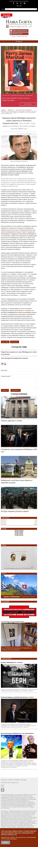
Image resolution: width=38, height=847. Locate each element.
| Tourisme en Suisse (27, 597)
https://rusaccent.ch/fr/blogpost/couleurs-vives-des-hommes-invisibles (19, 76)
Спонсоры (23, 779)
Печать (2, 363)
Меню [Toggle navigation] (19, 41)
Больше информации (11, 838)
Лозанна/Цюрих (29, 133)
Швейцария (15, 342)
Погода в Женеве (19, 530)
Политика (10, 110)
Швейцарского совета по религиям (19, 312)
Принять (5, 842)
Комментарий (5, 376)
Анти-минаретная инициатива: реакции (14, 358)
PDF (5, 363)
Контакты (10, 779)
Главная (3, 110)
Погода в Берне (19, 532)
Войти (2, 9)
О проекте (4, 779)
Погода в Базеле (19, 535)
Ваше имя (4, 370)
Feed (24, 3)
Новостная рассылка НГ (20, 30)
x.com (20, 3)
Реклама (17, 779)
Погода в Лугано (19, 534)
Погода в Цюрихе (19, 531)
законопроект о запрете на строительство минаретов (18, 234)
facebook (13, 3)
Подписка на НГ (17, 33)
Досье (3, 573)
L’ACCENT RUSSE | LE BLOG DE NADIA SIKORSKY (12, 621)
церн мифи (5, 342)
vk (17, 3)
